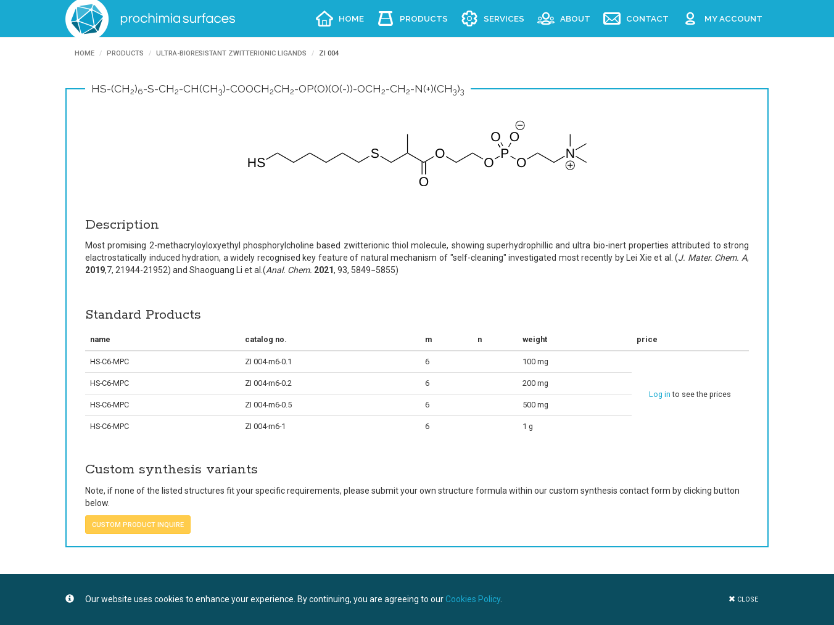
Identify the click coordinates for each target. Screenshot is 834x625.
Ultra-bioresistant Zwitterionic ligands (231, 53)
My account (733, 18)
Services (504, 18)
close (743, 599)
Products (424, 18)
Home (351, 18)
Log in (660, 394)
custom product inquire (138, 525)
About (575, 18)
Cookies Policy (472, 599)
